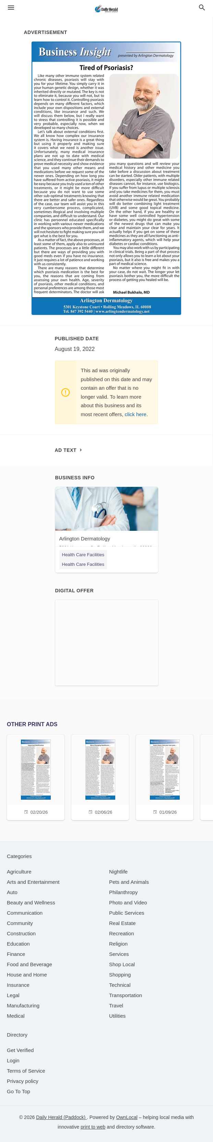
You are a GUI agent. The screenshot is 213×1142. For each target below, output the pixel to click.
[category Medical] (16, 1016)
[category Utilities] (117, 1016)
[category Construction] (21, 933)
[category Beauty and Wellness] (31, 902)
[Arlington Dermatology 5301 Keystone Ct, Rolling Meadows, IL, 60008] (106, 520)
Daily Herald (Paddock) (61, 1117)
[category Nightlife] (118, 872)
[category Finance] (16, 954)
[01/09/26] (164, 776)
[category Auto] (12, 892)
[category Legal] (13, 995)
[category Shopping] (120, 975)
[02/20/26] (35, 776)
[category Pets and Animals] (129, 882)
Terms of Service (26, 1071)
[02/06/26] (100, 776)
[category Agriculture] (19, 872)
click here (135, 414)
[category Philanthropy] (123, 892)
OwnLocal (127, 1117)
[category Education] (18, 944)
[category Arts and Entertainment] (33, 882)
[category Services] (119, 954)
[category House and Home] (27, 975)
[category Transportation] (125, 995)
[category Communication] (25, 913)
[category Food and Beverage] (29, 964)
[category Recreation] (121, 933)
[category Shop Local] (122, 964)
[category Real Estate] (122, 923)
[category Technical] (120, 985)
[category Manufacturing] (23, 1005)
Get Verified (20, 1050)
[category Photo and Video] (128, 902)
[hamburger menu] (11, 7)
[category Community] (20, 923)
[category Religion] (118, 944)
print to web (93, 1127)
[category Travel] (116, 1005)
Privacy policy (22, 1081)
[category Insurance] (18, 985)
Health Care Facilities (83, 554)
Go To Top (18, 1091)
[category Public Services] (126, 913)
